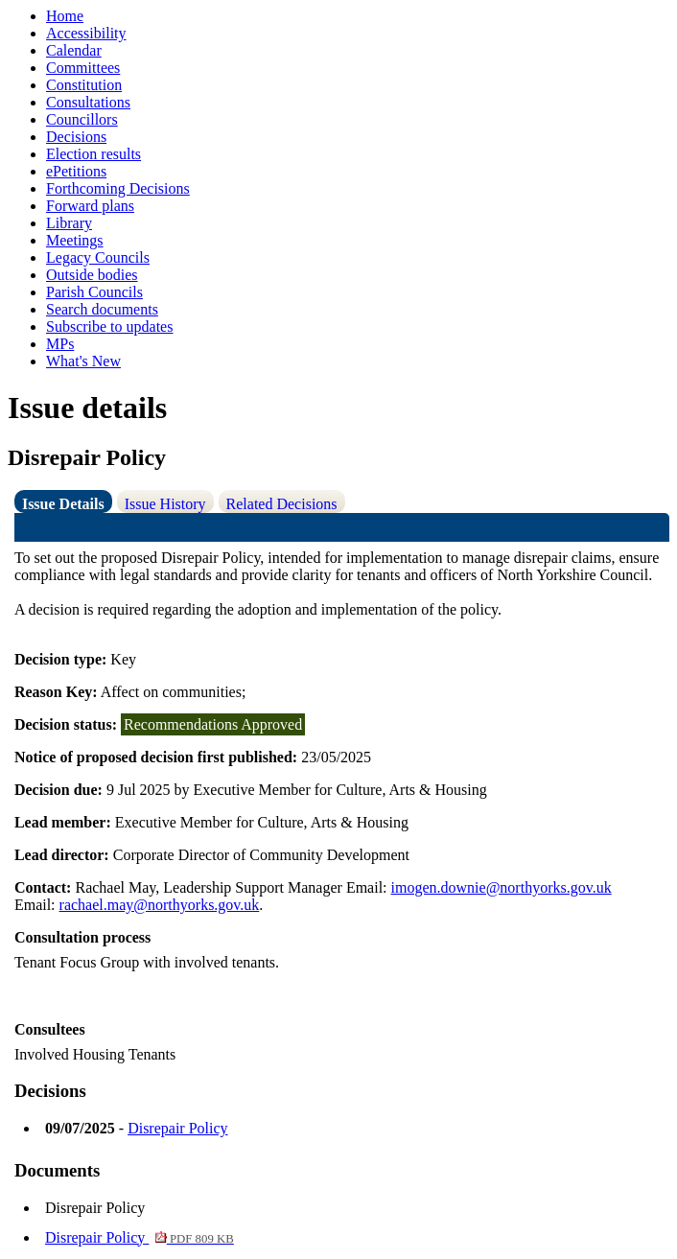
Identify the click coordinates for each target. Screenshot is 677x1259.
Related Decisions (282, 504)
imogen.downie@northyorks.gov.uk (501, 887)
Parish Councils (94, 292)
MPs (60, 344)
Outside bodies (92, 275)
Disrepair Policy (177, 1128)
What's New (83, 361)
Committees (83, 67)
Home (64, 16)
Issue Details (63, 504)
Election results (93, 154)
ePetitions (76, 171)
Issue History (165, 504)
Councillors (82, 119)
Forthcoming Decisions (118, 188)
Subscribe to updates (109, 326)
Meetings (75, 240)
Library (69, 223)
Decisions (76, 136)
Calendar (74, 50)
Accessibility (86, 33)
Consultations (88, 102)
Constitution (84, 85)
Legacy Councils (98, 257)
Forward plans (90, 206)
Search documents (102, 309)
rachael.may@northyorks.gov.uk (159, 905)
